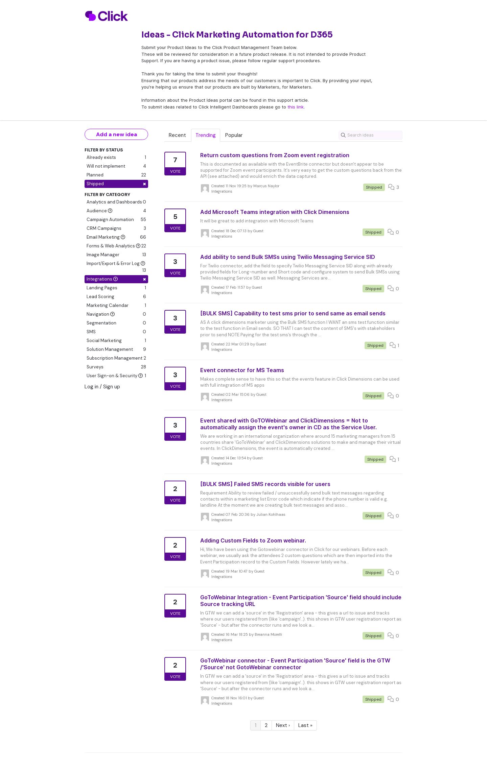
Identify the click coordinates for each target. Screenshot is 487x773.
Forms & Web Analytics (116, 246)
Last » (305, 725)
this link (295, 107)
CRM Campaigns (116, 228)
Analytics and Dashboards (116, 202)
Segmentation (116, 323)
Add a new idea (116, 134)
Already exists (116, 157)
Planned (116, 175)
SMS (116, 332)
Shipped (116, 184)
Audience (116, 211)
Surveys (116, 367)
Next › (283, 725)
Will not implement (116, 166)
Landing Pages (116, 288)
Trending (205, 135)
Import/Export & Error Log (116, 267)
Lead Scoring (116, 296)
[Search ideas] (370, 135)
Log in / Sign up (102, 386)
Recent (177, 135)
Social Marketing (116, 340)
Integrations (116, 279)
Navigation (116, 314)
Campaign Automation (116, 219)
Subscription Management (116, 358)
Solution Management (116, 349)
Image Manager (116, 254)
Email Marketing (116, 237)
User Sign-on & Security (116, 375)
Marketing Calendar (116, 305)
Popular (233, 135)
